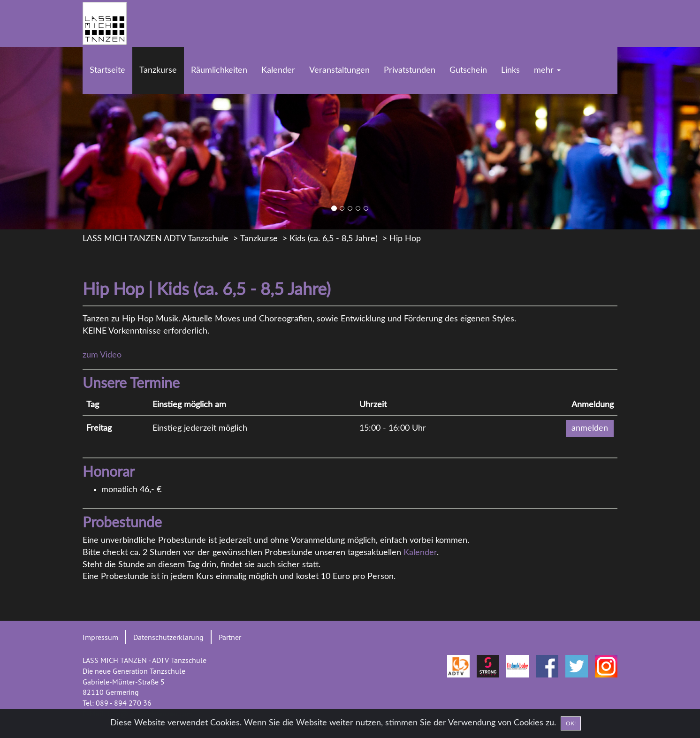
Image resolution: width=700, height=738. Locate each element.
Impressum (100, 637)
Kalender (278, 70)
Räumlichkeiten (219, 70)
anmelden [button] (589, 428)
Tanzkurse (158, 70)
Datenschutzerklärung (168, 637)
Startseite (107, 70)
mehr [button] (547, 70)
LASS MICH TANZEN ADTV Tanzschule (155, 239)
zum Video (102, 355)
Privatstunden (409, 70)
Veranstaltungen (339, 70)
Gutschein (468, 70)
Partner (230, 637)
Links (510, 70)
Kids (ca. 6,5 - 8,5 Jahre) (333, 239)
